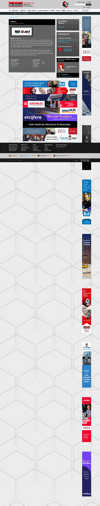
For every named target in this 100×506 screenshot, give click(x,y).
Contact (46, 148)
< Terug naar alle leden (14, 16)
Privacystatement (48, 150)
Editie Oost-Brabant (13, 148)
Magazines (23, 10)
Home (10, 10)
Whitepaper (23, 150)
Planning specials (12, 150)
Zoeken (88, 4)
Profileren (89, 2)
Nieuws (58, 10)
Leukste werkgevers (43, 10)
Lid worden (35, 148)
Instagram (85, 160)
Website (13, 66)
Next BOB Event (24, 146)
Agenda (53, 10)
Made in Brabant (31, 10)
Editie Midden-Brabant (13, 146)
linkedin (88, 160)
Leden (63, 10)
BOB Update (35, 149)
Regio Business (21, 4)
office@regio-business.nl (67, 76)
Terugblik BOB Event (25, 148)
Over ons (69, 10)
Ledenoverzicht (36, 146)
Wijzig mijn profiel (81, 2)
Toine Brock (61, 27)
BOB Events (15, 10)
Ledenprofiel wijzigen (37, 150)
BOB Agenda (23, 149)
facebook (82, 160)
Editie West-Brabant (13, 149)
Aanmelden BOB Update (61, 146)
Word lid (75, 10)
